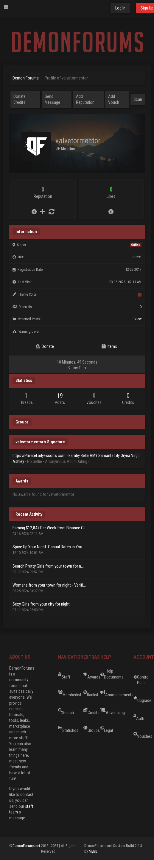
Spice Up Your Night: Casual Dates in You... (49, 547)
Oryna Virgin (131, 455)
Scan (137, 99)
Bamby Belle (79, 455)
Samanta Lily (109, 455)
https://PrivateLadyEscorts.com (39, 455)
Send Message (52, 99)
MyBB (93, 851)
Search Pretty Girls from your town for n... (48, 566)
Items (109, 346)
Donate (45, 346)
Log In (120, 8)
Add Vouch (113, 99)
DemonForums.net (27, 845)
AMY (93, 455)
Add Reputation (85, 99)
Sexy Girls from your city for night (41, 604)
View (137, 319)
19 (60, 395)
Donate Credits (19, 99)
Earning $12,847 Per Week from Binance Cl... (50, 528)
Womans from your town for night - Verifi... (49, 585)
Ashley (18, 461)
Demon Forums (26, 78)
